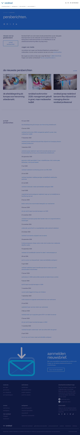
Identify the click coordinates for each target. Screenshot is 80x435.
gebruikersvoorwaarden (40, 426)
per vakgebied (7, 392)
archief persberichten (10, 43)
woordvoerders (57, 52)
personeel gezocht (27, 408)
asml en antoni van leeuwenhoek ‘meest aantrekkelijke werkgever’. (40, 260)
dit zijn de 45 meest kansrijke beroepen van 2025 (35, 211)
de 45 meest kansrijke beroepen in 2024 (32, 284)
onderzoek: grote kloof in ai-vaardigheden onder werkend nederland (40, 228)
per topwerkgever (8, 395)
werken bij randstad (27, 426)
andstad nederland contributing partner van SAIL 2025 (37, 169)
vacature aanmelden (27, 410)
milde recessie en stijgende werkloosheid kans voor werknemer (39, 299)
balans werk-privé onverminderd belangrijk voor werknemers (38, 203)
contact (5, 405)
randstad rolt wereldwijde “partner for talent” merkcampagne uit (39, 252)
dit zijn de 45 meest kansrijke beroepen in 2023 (34, 322)
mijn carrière (23, 6)
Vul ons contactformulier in (48, 57)
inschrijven (6, 418)
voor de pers (5, 12)
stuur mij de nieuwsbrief (55, 369)
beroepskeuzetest (26, 389)
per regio (5, 387)
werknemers (25, 384)
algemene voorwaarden (28, 415)
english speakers (26, 392)
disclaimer (68, 426)
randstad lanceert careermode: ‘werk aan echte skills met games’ (39, 329)
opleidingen (25, 387)
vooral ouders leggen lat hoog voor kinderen (34, 292)
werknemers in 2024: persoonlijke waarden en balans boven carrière (40, 277)
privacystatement (53, 426)
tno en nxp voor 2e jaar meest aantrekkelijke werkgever (36, 337)
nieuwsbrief (25, 413)
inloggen (5, 416)
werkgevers (15, 6)
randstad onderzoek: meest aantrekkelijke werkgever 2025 (37, 186)
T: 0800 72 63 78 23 (55, 56)
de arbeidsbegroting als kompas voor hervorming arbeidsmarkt (39, 124)
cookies (62, 426)
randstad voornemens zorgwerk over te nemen (34, 235)
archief (75, 70)
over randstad (31, 6)
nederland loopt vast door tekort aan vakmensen (35, 307)
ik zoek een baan (6, 6)
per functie (6, 389)
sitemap (74, 426)
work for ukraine (26, 395)
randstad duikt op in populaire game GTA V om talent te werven (39, 314)
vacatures (5, 384)
